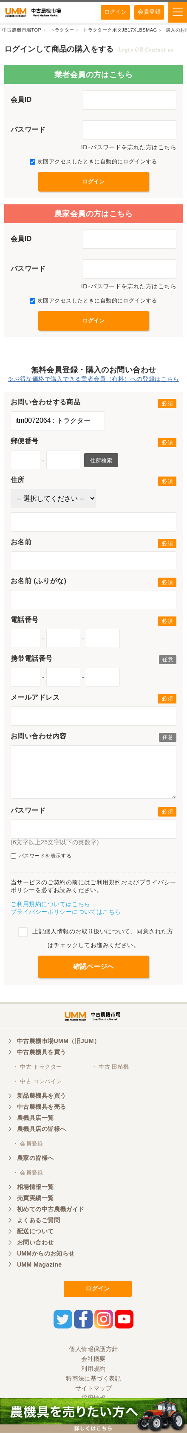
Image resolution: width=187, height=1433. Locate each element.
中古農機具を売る (41, 1106)
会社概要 (93, 1358)
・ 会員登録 (28, 1143)
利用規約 (93, 1368)
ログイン (115, 12)
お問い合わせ (35, 1242)
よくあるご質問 (38, 1220)
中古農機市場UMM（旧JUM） (58, 1041)
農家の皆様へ (35, 1157)
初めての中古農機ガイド (51, 1209)
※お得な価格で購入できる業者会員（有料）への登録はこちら (93, 378)
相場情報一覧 (35, 1186)
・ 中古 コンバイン (37, 1081)
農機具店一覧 (35, 1117)
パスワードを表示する (41, 856)
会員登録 (149, 12)
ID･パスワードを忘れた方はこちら (128, 147)
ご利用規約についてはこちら (50, 904)
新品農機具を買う (41, 1095)
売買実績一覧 (35, 1198)
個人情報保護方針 (93, 1349)
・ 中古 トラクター (37, 1067)
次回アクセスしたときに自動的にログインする (93, 161)
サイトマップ (93, 1388)
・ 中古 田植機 (110, 1067)
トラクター (62, 29)
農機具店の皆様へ (41, 1128)
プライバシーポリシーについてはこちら (66, 911)
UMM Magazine (39, 1264)
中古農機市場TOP (21, 29)
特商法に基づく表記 (93, 1378)
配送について (35, 1231)
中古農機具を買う (41, 1052)
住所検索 (101, 460)
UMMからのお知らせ (46, 1253)
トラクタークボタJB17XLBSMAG (120, 29)
